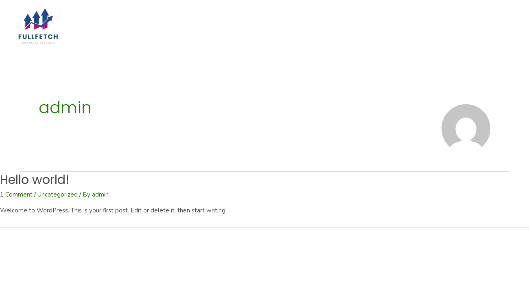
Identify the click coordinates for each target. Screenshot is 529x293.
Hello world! (35, 179)
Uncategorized (57, 194)
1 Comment (16, 194)
